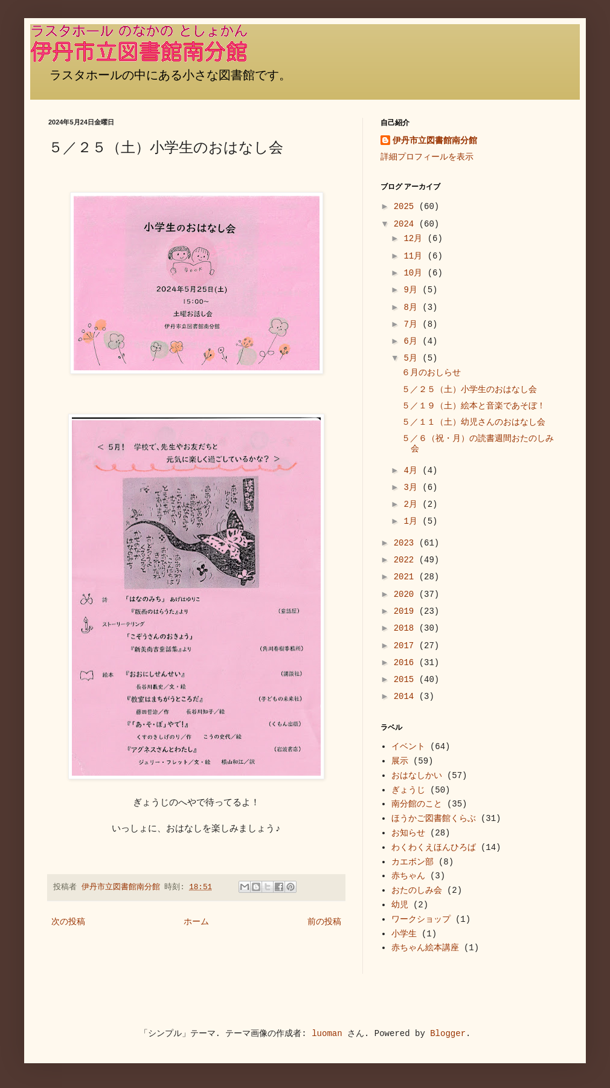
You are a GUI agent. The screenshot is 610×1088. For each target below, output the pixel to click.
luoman (327, 1033)
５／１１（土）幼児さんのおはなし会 (473, 422)
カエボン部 (412, 862)
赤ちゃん (408, 876)
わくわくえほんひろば (433, 847)
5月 (412, 358)
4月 (412, 470)
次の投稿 (68, 922)
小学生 (404, 934)
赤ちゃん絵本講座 (425, 948)
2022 (406, 560)
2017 (406, 646)
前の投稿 (324, 922)
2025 (406, 206)
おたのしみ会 (416, 890)
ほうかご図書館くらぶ (433, 818)
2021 (406, 577)
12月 (415, 238)
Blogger (448, 1033)
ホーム (196, 922)
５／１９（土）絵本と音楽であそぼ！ (473, 406)
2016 (406, 663)
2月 (412, 504)
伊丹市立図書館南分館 (435, 141)
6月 (412, 341)
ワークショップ (421, 919)
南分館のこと (416, 804)
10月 (415, 273)
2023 (406, 543)
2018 (406, 628)
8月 (412, 307)
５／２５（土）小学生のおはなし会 (469, 389)
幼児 (399, 905)
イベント (408, 747)
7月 (412, 324)
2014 (406, 696)
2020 (406, 594)
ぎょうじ (408, 790)
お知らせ (408, 833)
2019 (406, 611)
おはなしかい (416, 776)
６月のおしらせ (431, 373)
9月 (412, 290)
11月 (415, 256)
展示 (399, 761)
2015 (406, 679)
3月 (412, 487)
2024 (406, 224)
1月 (412, 521)
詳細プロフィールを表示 (427, 157)
